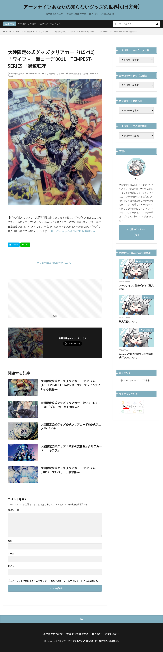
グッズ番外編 (147, 330)
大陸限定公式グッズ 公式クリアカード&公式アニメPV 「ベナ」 (71, 426)
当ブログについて (54, 14)
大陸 (86, 73)
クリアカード (44, 31)
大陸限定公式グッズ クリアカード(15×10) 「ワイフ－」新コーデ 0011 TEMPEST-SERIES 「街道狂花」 (96, 31)
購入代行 (93, 14)
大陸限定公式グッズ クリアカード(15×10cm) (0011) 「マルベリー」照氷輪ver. (68, 470)
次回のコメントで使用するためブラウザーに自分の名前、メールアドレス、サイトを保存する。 (54, 581)
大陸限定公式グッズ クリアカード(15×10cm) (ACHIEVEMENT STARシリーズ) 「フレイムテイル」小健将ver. (70, 385)
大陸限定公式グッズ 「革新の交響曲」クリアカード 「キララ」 (71, 448)
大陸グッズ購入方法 (76, 14)
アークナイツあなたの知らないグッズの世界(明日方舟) (81, 7)
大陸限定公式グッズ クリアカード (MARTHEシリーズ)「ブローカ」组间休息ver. (71, 405)
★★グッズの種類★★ (25, 31)
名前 (10, 541)
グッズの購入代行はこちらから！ (55, 262)
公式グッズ (43, 23)
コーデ (70, 73)
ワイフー (60, 73)
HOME (8, 31)
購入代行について (128, 321)
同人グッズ (55, 23)
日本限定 (32, 23)
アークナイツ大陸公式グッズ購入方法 (136, 287)
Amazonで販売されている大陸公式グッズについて (136, 356)
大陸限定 (21, 23)
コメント (13, 510)
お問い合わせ (107, 14)
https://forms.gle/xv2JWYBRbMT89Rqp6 (72, 231)
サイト (11, 566)
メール (11, 553)
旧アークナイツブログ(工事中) (135, 380)
